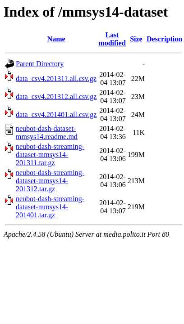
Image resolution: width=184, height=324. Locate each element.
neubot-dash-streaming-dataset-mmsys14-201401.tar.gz (50, 207)
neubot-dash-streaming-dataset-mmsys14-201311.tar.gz (50, 154)
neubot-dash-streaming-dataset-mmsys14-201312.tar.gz (50, 181)
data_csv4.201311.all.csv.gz (56, 78)
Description (164, 39)
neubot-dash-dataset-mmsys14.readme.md (47, 132)
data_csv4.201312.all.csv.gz (56, 96)
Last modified (111, 39)
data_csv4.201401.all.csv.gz (56, 114)
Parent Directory (40, 64)
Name (56, 39)
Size (136, 39)
